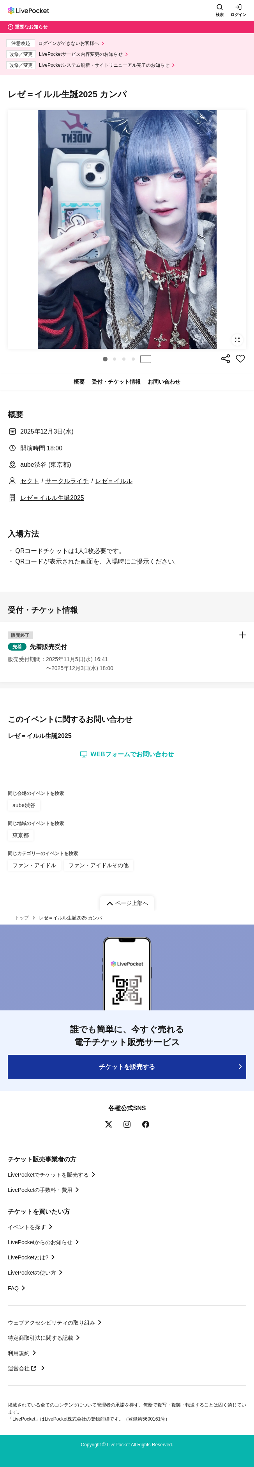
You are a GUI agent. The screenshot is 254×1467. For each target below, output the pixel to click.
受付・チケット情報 (116, 382)
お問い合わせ (164, 382)
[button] (105, 359)
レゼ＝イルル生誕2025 (52, 497)
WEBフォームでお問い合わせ (126, 754)
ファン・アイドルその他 (99, 865)
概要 (79, 382)
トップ (22, 918)
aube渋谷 (23, 805)
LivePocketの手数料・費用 (40, 1190)
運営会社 (23, 1368)
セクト (29, 481)
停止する (145, 359)
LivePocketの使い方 (32, 1273)
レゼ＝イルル (113, 481)
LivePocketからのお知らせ (40, 1242)
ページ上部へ (131, 903)
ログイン (238, 14)
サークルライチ (67, 481)
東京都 (20, 835)
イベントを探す (27, 1227)
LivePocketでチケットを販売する (48, 1175)
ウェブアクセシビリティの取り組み (51, 1322)
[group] (127, 229)
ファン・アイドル (34, 865)
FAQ (13, 1288)
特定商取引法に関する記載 (40, 1338)
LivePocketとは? (28, 1257)
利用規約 (19, 1353)
